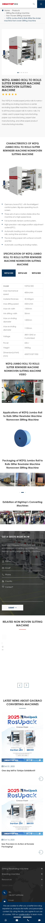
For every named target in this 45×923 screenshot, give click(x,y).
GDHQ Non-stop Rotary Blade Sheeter (10, 648)
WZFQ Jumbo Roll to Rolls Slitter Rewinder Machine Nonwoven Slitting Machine (22, 19)
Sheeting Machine (11, 875)
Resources (7, 881)
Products (16, 10)
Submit (13, 608)
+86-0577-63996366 (16, 895)
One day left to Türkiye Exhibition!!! (17, 770)
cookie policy (24, 914)
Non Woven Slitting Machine (18, 15)
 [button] (20, 685)
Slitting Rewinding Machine (17, 13)
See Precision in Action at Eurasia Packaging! (16, 845)
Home (7, 10)
